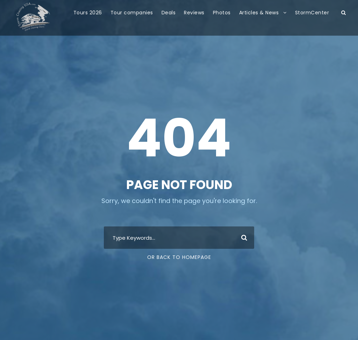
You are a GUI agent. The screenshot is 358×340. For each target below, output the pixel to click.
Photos (222, 12)
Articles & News (259, 12)
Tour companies (131, 12)
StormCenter (312, 12)
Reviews (194, 12)
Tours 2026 (87, 12)
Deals (169, 12)
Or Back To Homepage (179, 257)
